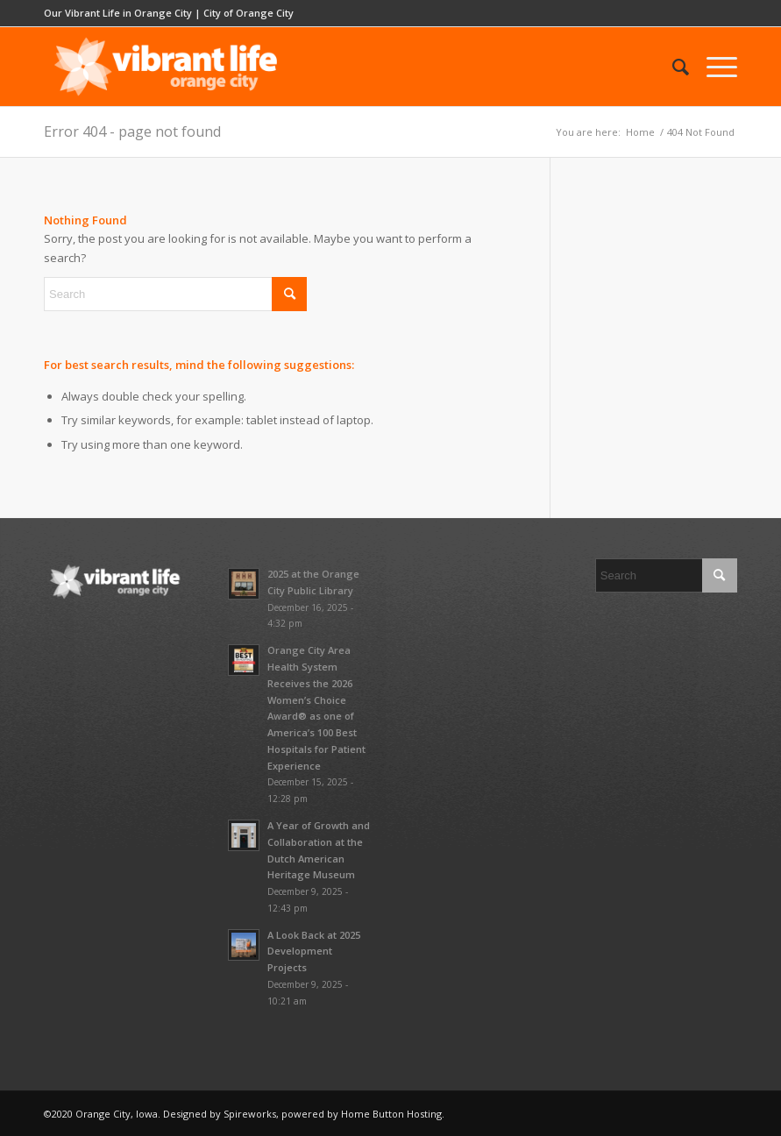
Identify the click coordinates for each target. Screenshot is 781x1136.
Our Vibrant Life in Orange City (118, 12)
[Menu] (713, 66)
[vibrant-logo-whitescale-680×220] (166, 66)
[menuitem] (672, 66)
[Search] (672, 66)
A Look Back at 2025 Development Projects (313, 951)
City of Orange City (248, 12)
